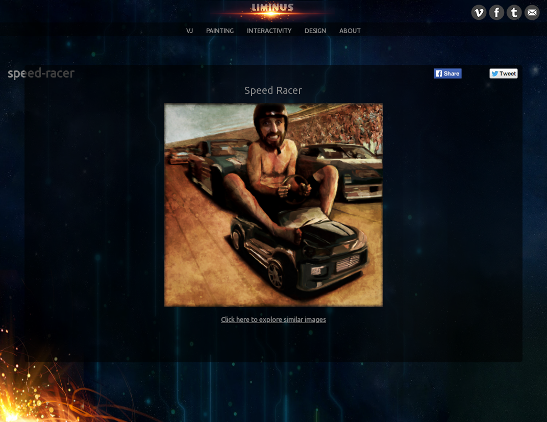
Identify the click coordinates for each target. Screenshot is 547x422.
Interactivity (269, 31)
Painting (220, 31)
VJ (189, 31)
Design (315, 31)
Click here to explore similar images (273, 319)
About (350, 31)
